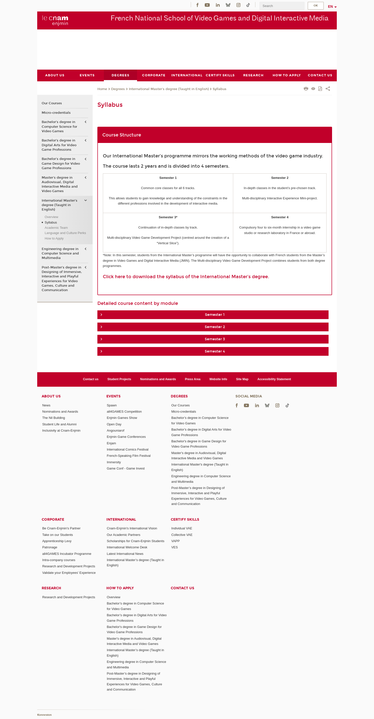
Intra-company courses (58, 560)
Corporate (53, 519)
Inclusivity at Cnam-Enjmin (61, 430)
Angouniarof (115, 430)
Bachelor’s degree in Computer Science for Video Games (59, 126)
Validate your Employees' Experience (69, 572)
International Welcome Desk (127, 547)
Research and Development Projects (68, 566)
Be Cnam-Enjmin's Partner (61, 528)
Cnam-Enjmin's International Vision (132, 528)
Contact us (90, 379)
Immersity (114, 462)
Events (113, 396)
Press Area (192, 379)
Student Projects (119, 379)
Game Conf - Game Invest (126, 468)
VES (174, 547)
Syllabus (219, 89)
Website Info (218, 379)
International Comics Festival (128, 449)
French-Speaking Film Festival (129, 456)
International (121, 519)
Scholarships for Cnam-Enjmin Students (136, 541)
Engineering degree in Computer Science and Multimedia (60, 253)
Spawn (112, 405)
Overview (51, 217)
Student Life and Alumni (59, 424)
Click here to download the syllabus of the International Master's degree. (186, 276)
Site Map (242, 379)
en (330, 6)
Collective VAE (181, 534)
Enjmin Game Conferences (126, 437)
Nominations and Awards (158, 379)
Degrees (118, 89)
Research (51, 588)
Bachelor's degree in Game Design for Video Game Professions (61, 163)
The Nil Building (53, 418)
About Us (51, 396)
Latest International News (125, 553)
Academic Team (56, 228)
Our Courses (52, 103)
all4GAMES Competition (124, 411)
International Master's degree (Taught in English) (169, 89)
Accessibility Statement (274, 379)
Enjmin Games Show (122, 418)
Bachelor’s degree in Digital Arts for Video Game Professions (59, 144)
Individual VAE (181, 528)
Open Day (114, 424)
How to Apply (54, 238)
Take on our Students (57, 534)
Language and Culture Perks (65, 233)
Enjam (111, 443)
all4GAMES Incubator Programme (66, 553)
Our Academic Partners (123, 534)
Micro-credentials (56, 113)
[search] (281, 6)
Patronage (49, 547)
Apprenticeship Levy (56, 541)
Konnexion (44, 714)
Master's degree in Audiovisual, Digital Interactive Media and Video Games (60, 184)
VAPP (175, 541)
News (46, 405)
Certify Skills (185, 519)
